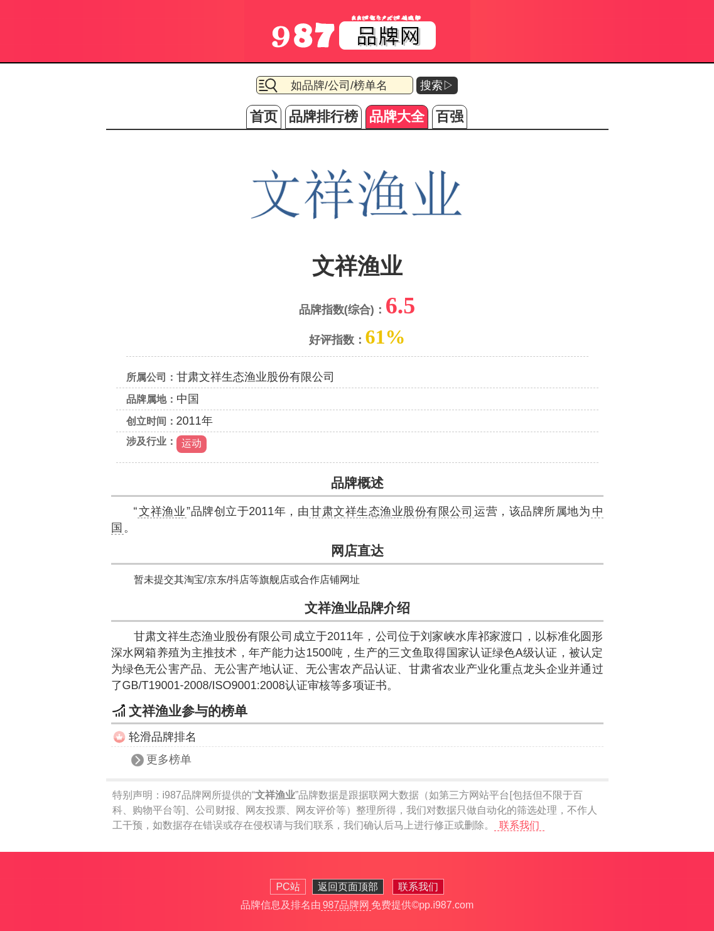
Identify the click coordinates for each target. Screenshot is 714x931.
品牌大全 (397, 116)
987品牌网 (346, 905)
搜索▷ (437, 85)
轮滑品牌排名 (163, 737)
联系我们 (519, 825)
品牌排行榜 (323, 116)
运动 (191, 443)
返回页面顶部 (348, 886)
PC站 (288, 886)
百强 (449, 116)
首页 (264, 116)
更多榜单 (169, 759)
